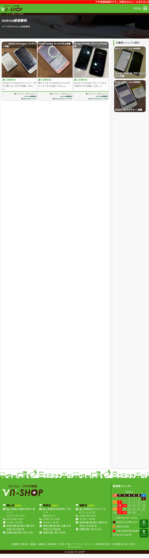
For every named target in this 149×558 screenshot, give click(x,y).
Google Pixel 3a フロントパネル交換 (130, 77)
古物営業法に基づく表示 (123, 548)
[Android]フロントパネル (62, 99)
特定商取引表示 (102, 548)
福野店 (42, 548)
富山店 (25, 548)
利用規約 (52, 548)
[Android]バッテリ (28, 99)
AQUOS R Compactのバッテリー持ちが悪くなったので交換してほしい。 (18, 85)
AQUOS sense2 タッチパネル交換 (55, 44)
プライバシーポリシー (83, 548)
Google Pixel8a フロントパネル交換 (90, 46)
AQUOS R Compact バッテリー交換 (18, 46)
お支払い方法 (64, 548)
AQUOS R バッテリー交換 (128, 112)
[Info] (18, 509)
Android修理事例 (29, 96)
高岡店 (33, 548)
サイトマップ (74, 551)
